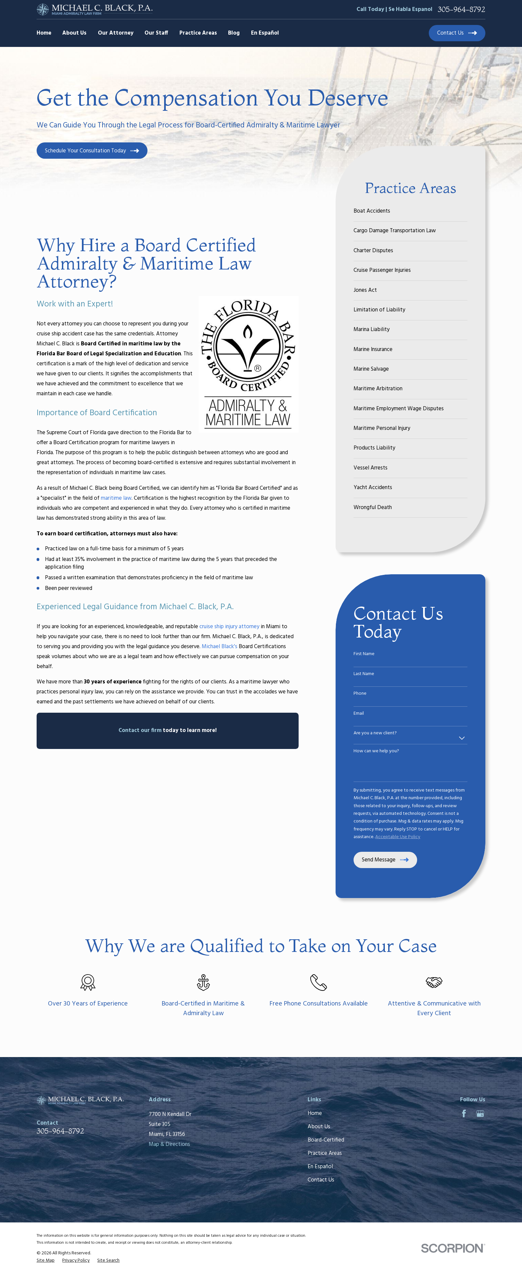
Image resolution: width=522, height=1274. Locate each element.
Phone (360, 694)
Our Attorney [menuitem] (115, 33)
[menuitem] (410, 211)
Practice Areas (325, 1153)
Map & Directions (169, 1144)
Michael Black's (219, 646)
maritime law (116, 498)
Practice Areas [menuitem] (198, 33)
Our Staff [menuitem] (156, 33)
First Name (364, 654)
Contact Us (321, 1180)
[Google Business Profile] (480, 1113)
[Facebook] (464, 1113)
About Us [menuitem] (74, 33)
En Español (320, 1166)
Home (315, 1113)
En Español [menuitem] (265, 33)
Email (359, 714)
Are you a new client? (375, 733)
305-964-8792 (461, 9)
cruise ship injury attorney (229, 626)
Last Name (364, 674)
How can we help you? (376, 751)
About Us (319, 1126)
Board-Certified (326, 1140)
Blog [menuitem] (234, 33)
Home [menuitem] (44, 33)
